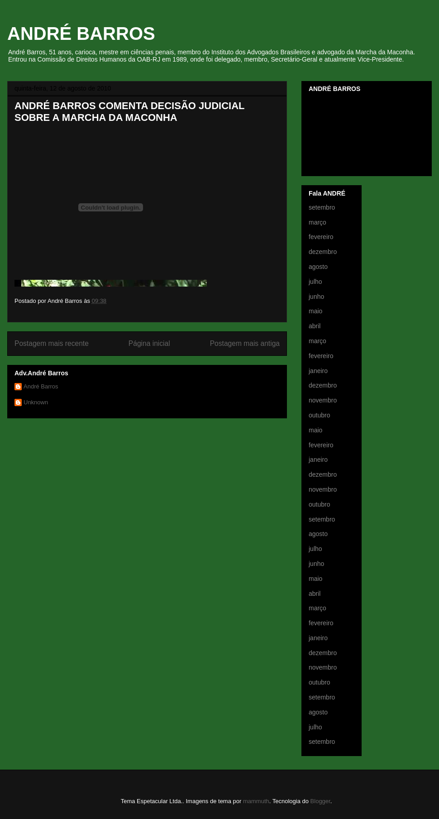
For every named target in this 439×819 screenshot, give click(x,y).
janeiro (318, 370)
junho (316, 296)
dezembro (323, 251)
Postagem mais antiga (245, 343)
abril (314, 326)
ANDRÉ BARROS (81, 33)
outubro (319, 415)
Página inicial (149, 343)
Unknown (36, 402)
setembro (322, 207)
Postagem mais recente (51, 343)
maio (315, 311)
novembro (323, 400)
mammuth (256, 801)
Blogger (320, 801)
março (317, 222)
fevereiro (321, 236)
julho (315, 281)
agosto (318, 266)
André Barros (41, 386)
